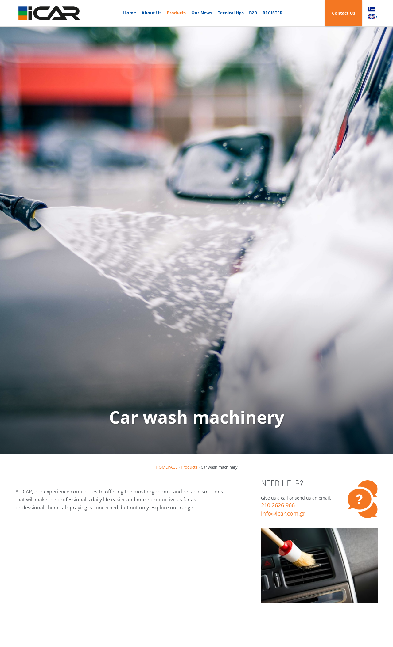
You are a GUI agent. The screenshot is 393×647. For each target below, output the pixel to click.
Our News (201, 13)
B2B (253, 13)
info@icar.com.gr (283, 513)
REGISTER (272, 13)
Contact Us (343, 13)
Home (129, 13)
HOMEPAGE (166, 467)
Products (176, 13)
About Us (151, 13)
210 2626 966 (278, 505)
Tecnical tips (231, 13)
